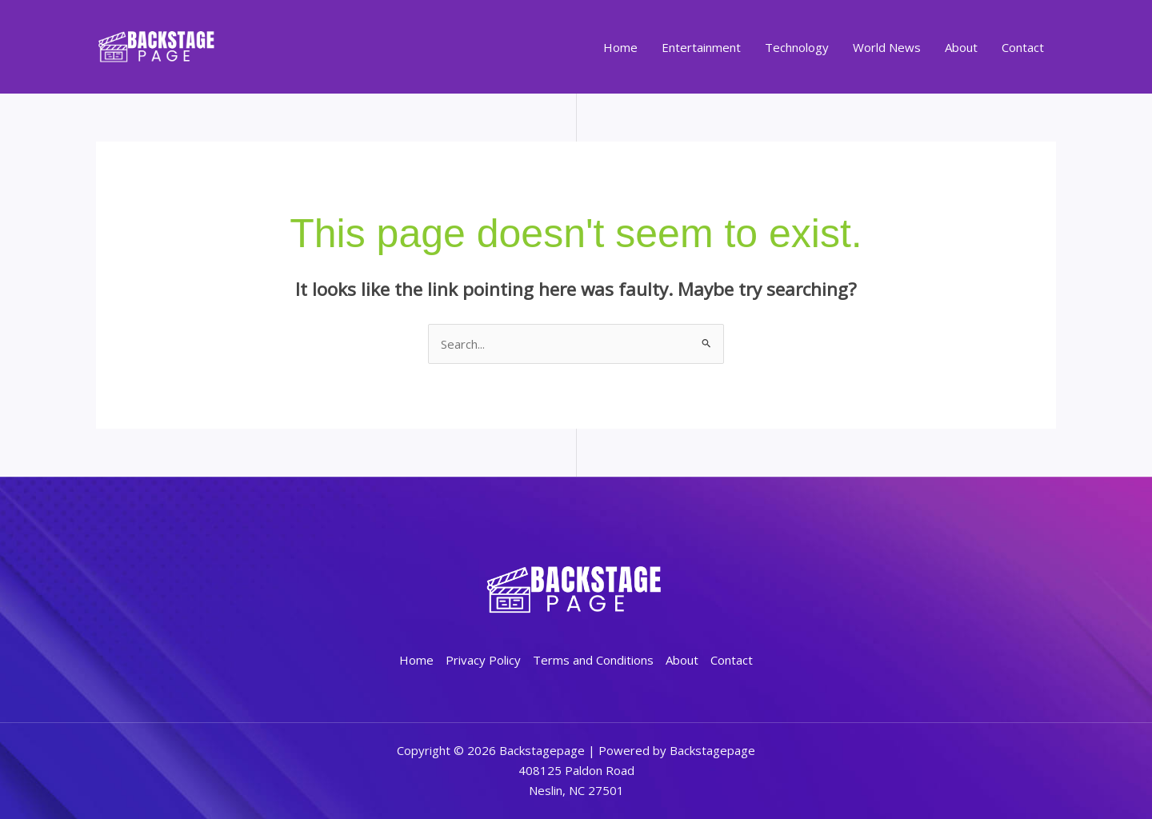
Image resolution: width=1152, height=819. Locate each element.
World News (887, 47)
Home (620, 47)
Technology (797, 47)
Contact (1023, 47)
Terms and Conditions (593, 660)
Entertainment (701, 47)
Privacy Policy (483, 660)
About (961, 47)
